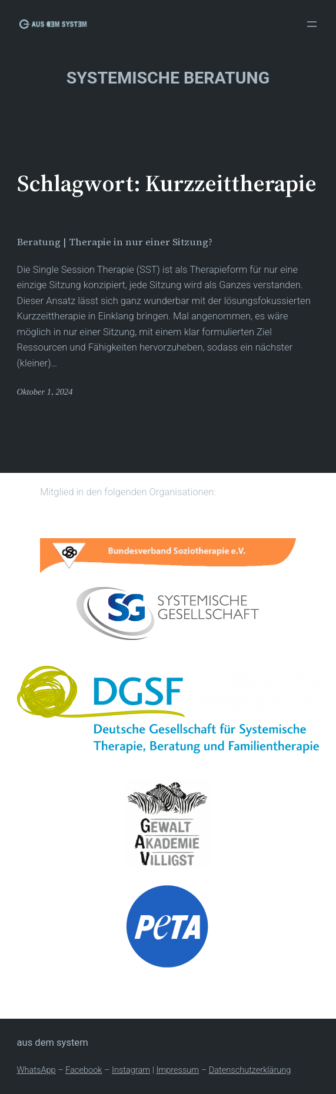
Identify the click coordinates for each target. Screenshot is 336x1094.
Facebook (83, 1070)
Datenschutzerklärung (250, 1070)
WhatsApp (36, 1070)
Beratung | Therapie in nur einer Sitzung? (114, 242)
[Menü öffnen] (312, 24)
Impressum (177, 1070)
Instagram (131, 1070)
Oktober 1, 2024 (45, 391)
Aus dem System (52, 1042)
